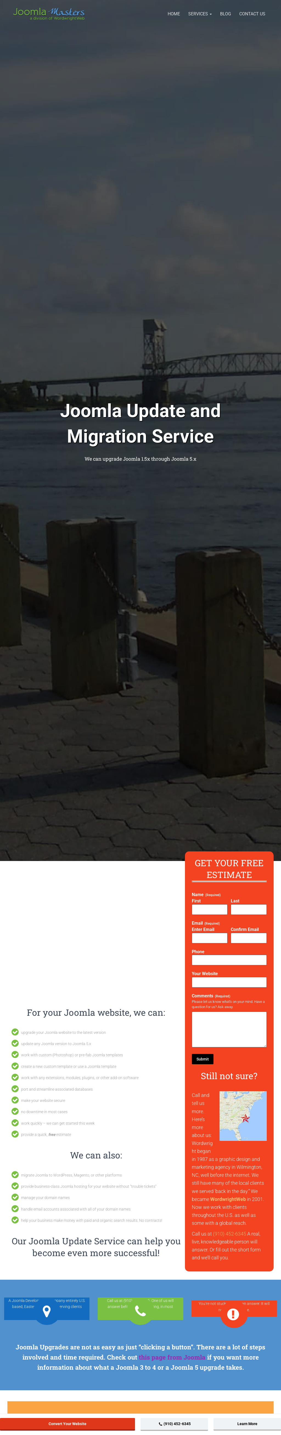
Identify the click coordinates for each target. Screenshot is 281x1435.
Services (200, 13)
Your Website (205, 973)
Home (174, 13)
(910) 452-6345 (229, 1234)
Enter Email (203, 929)
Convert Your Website (67, 1424)
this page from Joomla (172, 1357)
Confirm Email (245, 929)
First (196, 901)
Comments (211, 996)
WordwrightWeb (228, 1199)
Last (235, 901)
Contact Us (252, 13)
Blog (225, 13)
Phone (198, 951)
